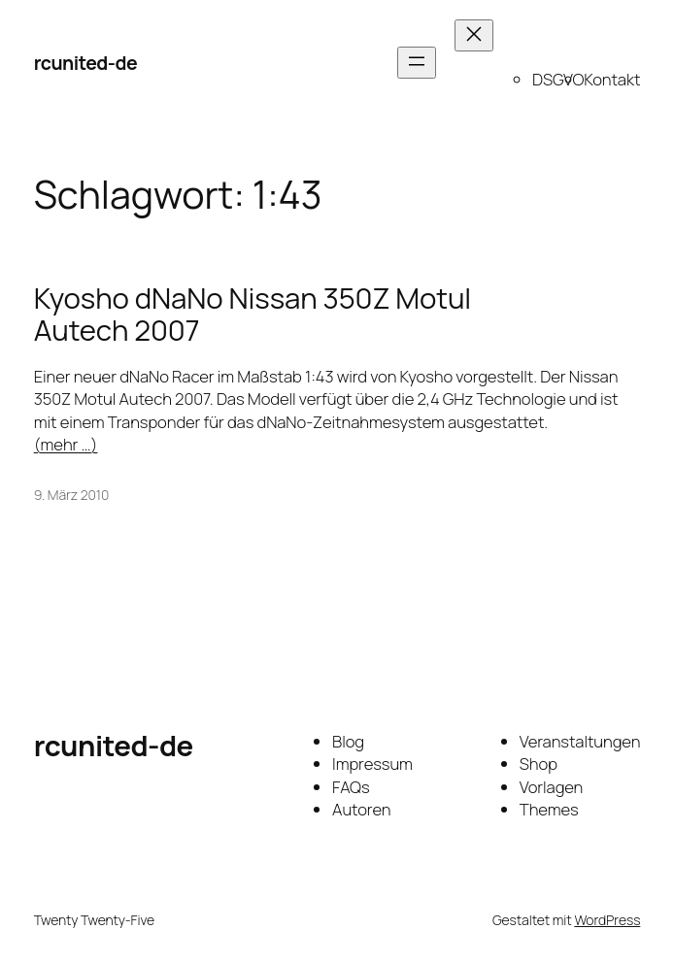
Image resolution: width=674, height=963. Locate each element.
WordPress (607, 920)
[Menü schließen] (474, 35)
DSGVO (558, 79)
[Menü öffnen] (416, 63)
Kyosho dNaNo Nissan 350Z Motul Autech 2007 (252, 314)
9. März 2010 (71, 494)
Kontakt (612, 79)
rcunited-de (86, 63)
